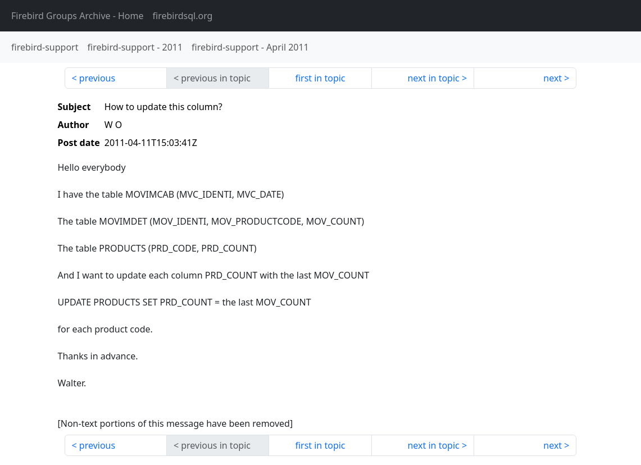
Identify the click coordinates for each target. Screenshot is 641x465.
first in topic (320, 78)
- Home (77, 16)
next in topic (433, 78)
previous (97, 78)
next (552, 78)
